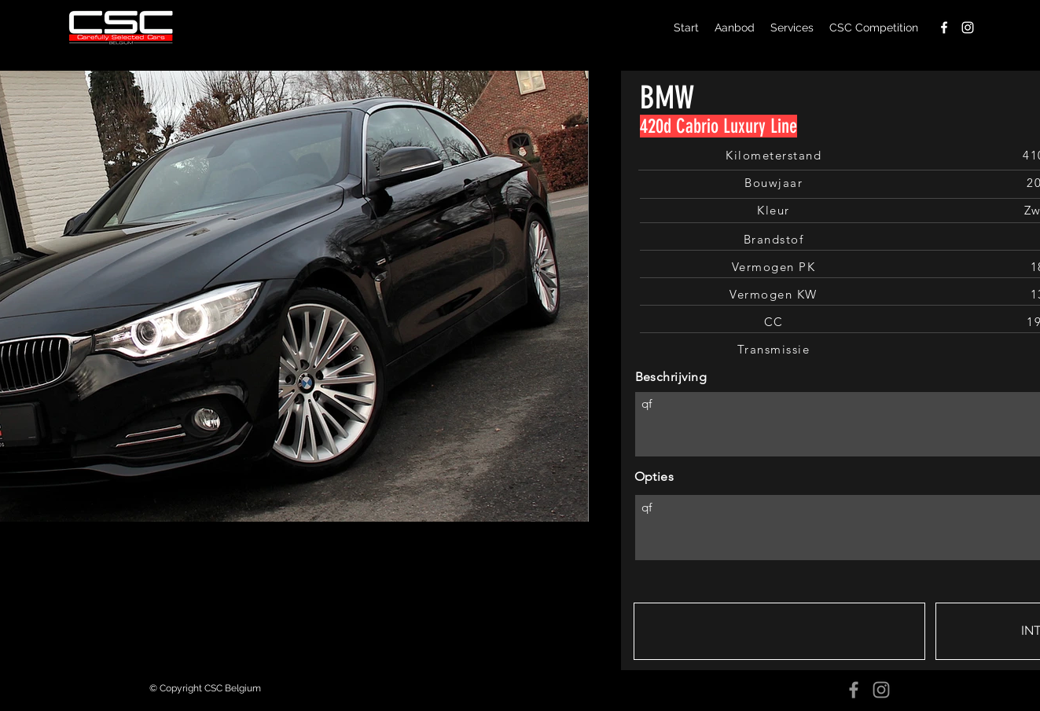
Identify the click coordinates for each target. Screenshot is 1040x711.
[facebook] (944, 27)
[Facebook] (854, 690)
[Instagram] (881, 690)
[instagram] (968, 27)
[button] (779, 631)
